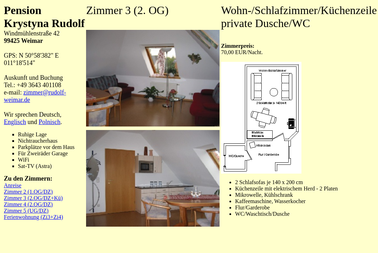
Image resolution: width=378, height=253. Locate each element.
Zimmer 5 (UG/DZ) (26, 211)
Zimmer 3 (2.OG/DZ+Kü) (33, 198)
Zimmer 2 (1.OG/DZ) (28, 192)
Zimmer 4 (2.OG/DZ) (28, 204)
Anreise (12, 185)
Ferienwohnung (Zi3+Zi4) (33, 217)
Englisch (15, 121)
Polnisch (49, 121)
